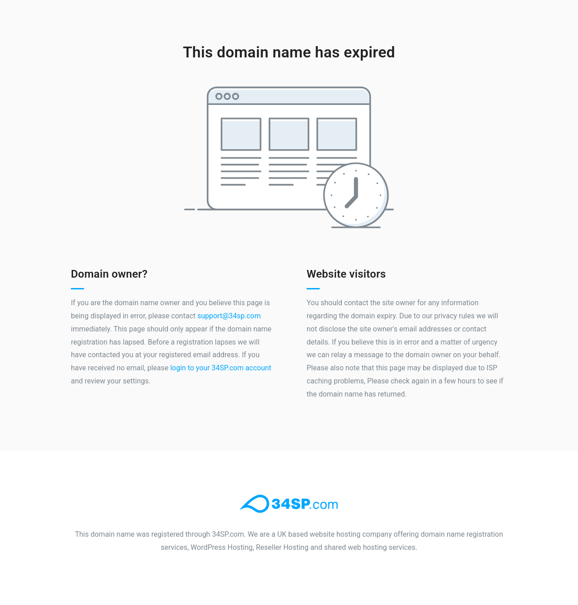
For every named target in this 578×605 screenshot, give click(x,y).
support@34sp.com (229, 316)
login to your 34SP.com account (220, 368)
